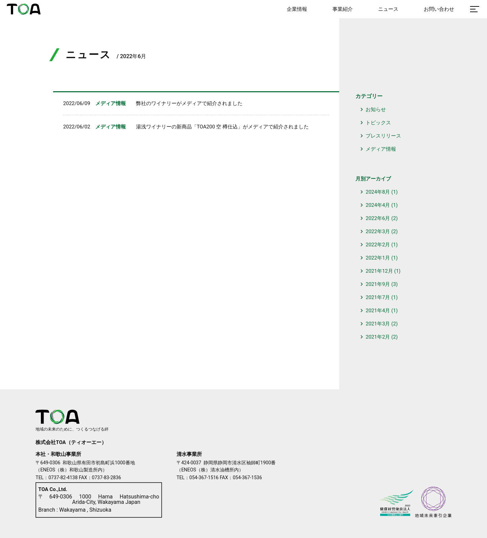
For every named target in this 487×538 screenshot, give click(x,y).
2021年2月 (378, 337)
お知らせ (376, 109)
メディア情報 (381, 149)
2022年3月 (378, 231)
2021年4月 (378, 311)
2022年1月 (378, 258)
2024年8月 (378, 192)
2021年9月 (378, 284)
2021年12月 (379, 271)
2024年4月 (378, 205)
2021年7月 (378, 297)
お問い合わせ (439, 9)
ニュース (388, 9)
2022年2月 (378, 245)
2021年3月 (378, 324)
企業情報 (297, 9)
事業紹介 (342, 9)
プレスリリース (383, 136)
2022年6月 (378, 218)
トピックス (378, 123)
